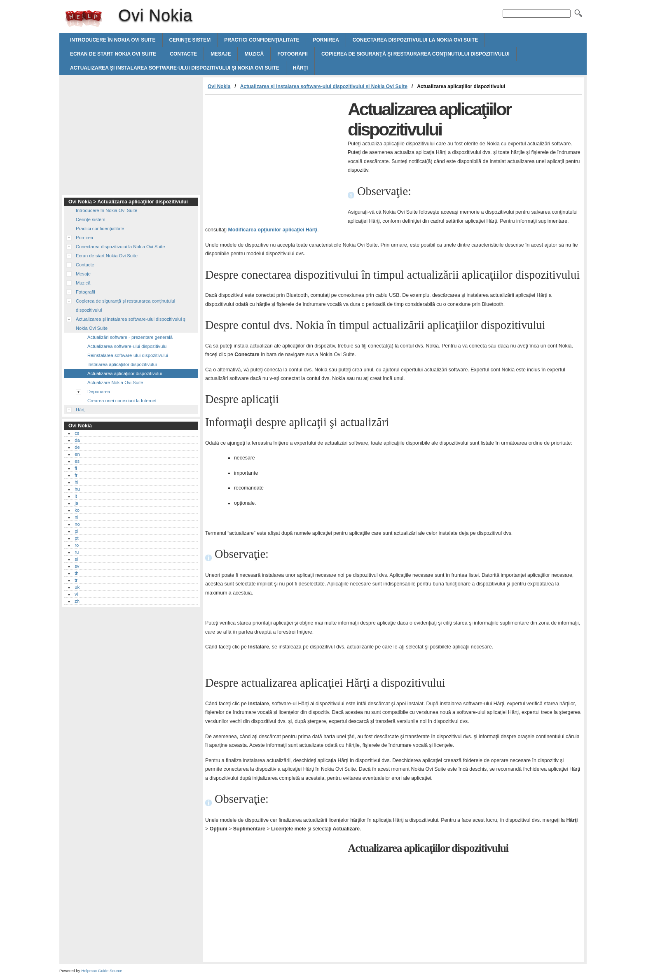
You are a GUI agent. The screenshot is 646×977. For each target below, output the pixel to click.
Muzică (254, 54)
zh (77, 601)
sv (77, 566)
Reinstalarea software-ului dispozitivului (127, 355)
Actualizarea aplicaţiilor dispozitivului (124, 373)
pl (76, 531)
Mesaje (221, 54)
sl (76, 559)
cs (77, 433)
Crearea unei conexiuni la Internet (122, 400)
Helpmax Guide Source (101, 970)
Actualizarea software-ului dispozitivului (127, 346)
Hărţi (300, 68)
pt (76, 538)
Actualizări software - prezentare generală (130, 337)
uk (77, 587)
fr (76, 475)
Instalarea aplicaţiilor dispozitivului (122, 364)
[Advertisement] (274, 157)
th (76, 573)
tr (76, 580)
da (77, 440)
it (76, 496)
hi (76, 482)
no (77, 524)
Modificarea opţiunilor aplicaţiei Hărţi (272, 230)
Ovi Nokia (84, 18)
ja (76, 503)
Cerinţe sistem (190, 40)
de (77, 447)
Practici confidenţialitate (261, 40)
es (77, 461)
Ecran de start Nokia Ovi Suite (113, 54)
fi (76, 468)
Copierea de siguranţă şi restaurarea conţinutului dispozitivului (415, 54)
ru (77, 552)
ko (77, 510)
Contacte (183, 54)
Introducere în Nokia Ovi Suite (113, 40)
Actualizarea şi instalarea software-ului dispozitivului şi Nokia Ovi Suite (174, 68)
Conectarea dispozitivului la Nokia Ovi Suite (415, 40)
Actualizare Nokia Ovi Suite (115, 382)
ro (77, 545)
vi (76, 594)
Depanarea (98, 391)
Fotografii (292, 54)
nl (76, 517)
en (77, 454)
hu (77, 489)
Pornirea (326, 40)
